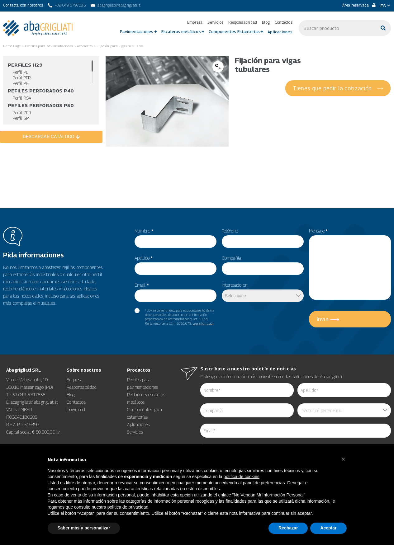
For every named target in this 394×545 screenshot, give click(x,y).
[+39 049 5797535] (67, 5)
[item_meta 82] (175, 295)
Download (76, 409)
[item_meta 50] (263, 268)
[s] (337, 28)
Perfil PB (20, 83)
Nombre (144, 230)
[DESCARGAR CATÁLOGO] (51, 137)
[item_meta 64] (295, 431)
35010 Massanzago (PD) (29, 387)
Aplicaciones (280, 31)
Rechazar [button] (288, 527)
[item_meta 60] (137, 310)
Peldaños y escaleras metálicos (146, 398)
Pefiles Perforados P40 (41, 90)
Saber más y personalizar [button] (84, 527)
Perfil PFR (21, 77)
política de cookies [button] (241, 476)
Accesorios (85, 46)
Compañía (231, 258)
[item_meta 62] (247, 390)
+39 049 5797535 (27, 394)
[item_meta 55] (175, 241)
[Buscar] (383, 28)
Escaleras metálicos (181, 31)
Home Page (12, 46)
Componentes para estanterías (144, 413)
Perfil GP (20, 118)
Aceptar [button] (328, 527)
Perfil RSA (21, 98)
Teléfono (230, 230)
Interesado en (235, 285)
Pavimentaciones (136, 31)
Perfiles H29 (25, 65)
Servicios (215, 22)
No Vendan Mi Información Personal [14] (269, 494)
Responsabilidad (242, 22)
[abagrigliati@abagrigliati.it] (115, 5)
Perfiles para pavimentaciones (49, 46)
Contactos (283, 22)
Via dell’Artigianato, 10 (27, 379)
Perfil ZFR (21, 112)
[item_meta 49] (263, 241)
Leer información (203, 323)
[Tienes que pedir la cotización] (338, 88)
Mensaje (318, 230)
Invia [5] (323, 319)
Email (142, 285)
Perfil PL (20, 72)
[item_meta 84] (247, 410)
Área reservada (359, 5)
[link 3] (38, 28)
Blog (266, 22)
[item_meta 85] (344, 390)
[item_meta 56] (175, 268)
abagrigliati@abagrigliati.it (34, 402)
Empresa (194, 22)
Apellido (144, 258)
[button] (218, 66)
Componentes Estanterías (234, 31)
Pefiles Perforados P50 (41, 105)
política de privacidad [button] (128, 507)
